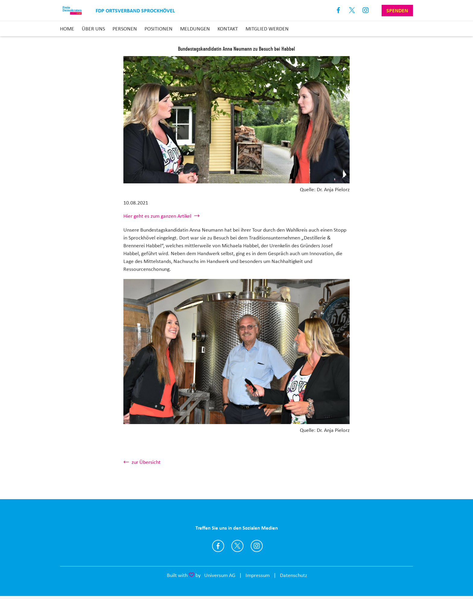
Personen (125, 28)
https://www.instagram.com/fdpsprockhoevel (257, 546)
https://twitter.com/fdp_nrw (237, 546)
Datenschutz (293, 575)
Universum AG (219, 575)
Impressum (258, 575)
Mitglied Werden (267, 28)
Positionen (158, 28)
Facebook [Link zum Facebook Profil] (338, 10)
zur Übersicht (146, 462)
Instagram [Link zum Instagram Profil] (366, 10)
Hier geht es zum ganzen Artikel (157, 216)
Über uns (93, 28)
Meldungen (195, 28)
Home (67, 28)
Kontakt (227, 28)
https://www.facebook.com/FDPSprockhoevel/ (218, 546)
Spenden (397, 10)
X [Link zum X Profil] (352, 10)
